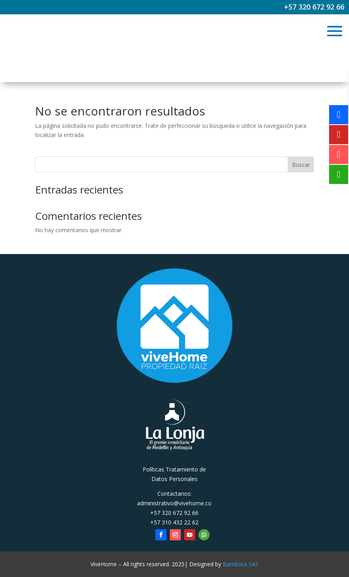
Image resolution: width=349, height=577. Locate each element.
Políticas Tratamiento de (174, 469)
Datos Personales (174, 479)
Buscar (301, 164)
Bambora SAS (241, 564)
